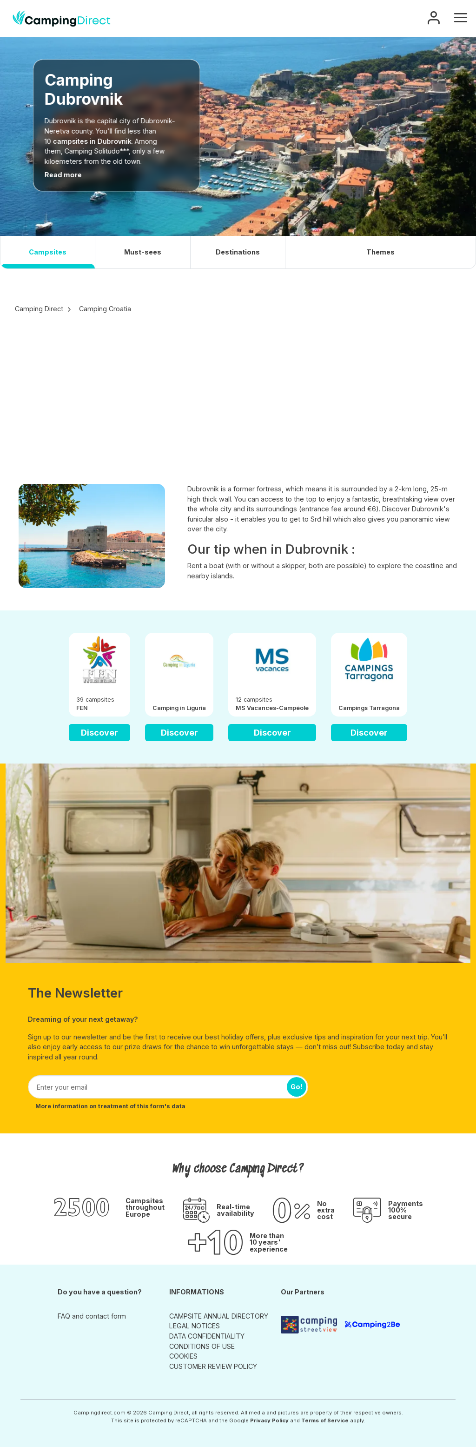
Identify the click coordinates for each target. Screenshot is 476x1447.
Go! (297, 1087)
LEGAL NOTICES (194, 1326)
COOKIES (183, 1356)
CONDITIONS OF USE (202, 1346)
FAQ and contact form (92, 1316)
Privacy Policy (269, 1420)
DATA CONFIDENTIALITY (207, 1336)
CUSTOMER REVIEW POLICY (213, 1366)
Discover (99, 732)
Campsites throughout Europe (145, 1208)
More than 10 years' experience (269, 1243)
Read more (63, 175)
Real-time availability (235, 1210)
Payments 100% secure (405, 1210)
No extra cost (326, 1210)
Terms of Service (325, 1420)
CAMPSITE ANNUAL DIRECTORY (218, 1316)
